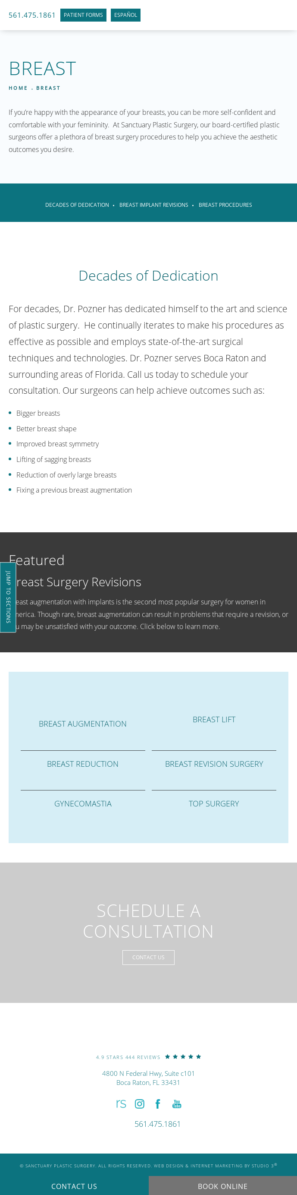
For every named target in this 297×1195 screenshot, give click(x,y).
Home (18, 88)
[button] (120, 1104)
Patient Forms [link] (83, 15)
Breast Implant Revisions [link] (153, 205)
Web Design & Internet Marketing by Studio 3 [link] (216, 1166)
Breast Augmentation (83, 723)
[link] (148, 1056)
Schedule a (148, 921)
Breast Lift (214, 719)
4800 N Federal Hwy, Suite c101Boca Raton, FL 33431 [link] (148, 1078)
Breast (48, 88)
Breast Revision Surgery (214, 764)
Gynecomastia (83, 803)
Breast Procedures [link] (225, 205)
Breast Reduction (83, 764)
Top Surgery (214, 803)
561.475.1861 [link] (32, 15)
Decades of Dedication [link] (77, 205)
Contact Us (148, 957)
